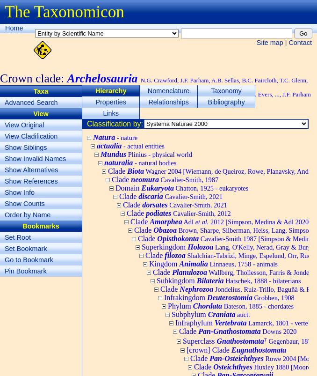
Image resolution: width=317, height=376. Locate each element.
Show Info (20, 192)
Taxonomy (226, 91)
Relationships (168, 102)
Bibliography (226, 102)
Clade (165, 180)
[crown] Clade (236, 350)
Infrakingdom (229, 298)
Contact (300, 42)
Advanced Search (31, 102)
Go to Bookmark (29, 260)
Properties (110, 102)
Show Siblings (26, 147)
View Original (24, 125)
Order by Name (27, 215)
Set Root (18, 237)
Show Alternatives (31, 170)
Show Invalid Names (35, 158)
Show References (31, 181)
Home (14, 28)
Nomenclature (169, 91)
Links (111, 113)
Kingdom (213, 264)
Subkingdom (229, 281)
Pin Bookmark (26, 271)
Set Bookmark (26, 248)
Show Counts (25, 203)
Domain (181, 188)
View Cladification (31, 136)
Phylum (231, 306)
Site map (270, 42)
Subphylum (211, 314)
